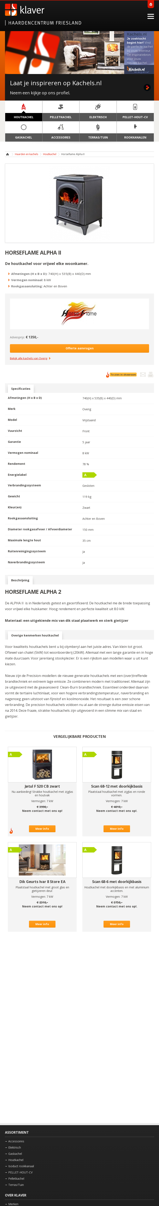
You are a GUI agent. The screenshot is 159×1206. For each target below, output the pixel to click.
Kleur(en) (15, 507)
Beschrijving (20, 580)
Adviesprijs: (17, 337)
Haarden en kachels (26, 154)
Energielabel (17, 475)
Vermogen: (38, 801)
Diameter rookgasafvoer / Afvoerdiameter (40, 529)
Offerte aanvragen (80, 348)
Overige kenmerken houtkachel (35, 635)
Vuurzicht (15, 431)
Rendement (16, 464)
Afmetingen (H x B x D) (25, 398)
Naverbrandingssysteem (26, 562)
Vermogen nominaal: (27, 280)
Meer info (42, 829)
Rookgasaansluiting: (27, 286)
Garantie (14, 442)
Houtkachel (49, 154)
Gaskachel (15, 1154)
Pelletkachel (16, 1178)
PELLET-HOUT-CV (20, 1172)
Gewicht (14, 496)
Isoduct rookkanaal (21, 1166)
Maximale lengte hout (24, 540)
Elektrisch (14, 1147)
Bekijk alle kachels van (28, 358)
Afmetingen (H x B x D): (29, 274)
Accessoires (16, 1141)
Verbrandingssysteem (24, 485)
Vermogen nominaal (23, 453)
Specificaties (21, 389)
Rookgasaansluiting (23, 518)
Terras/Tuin (16, 1185)
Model (12, 420)
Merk (12, 409)
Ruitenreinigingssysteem (27, 551)
